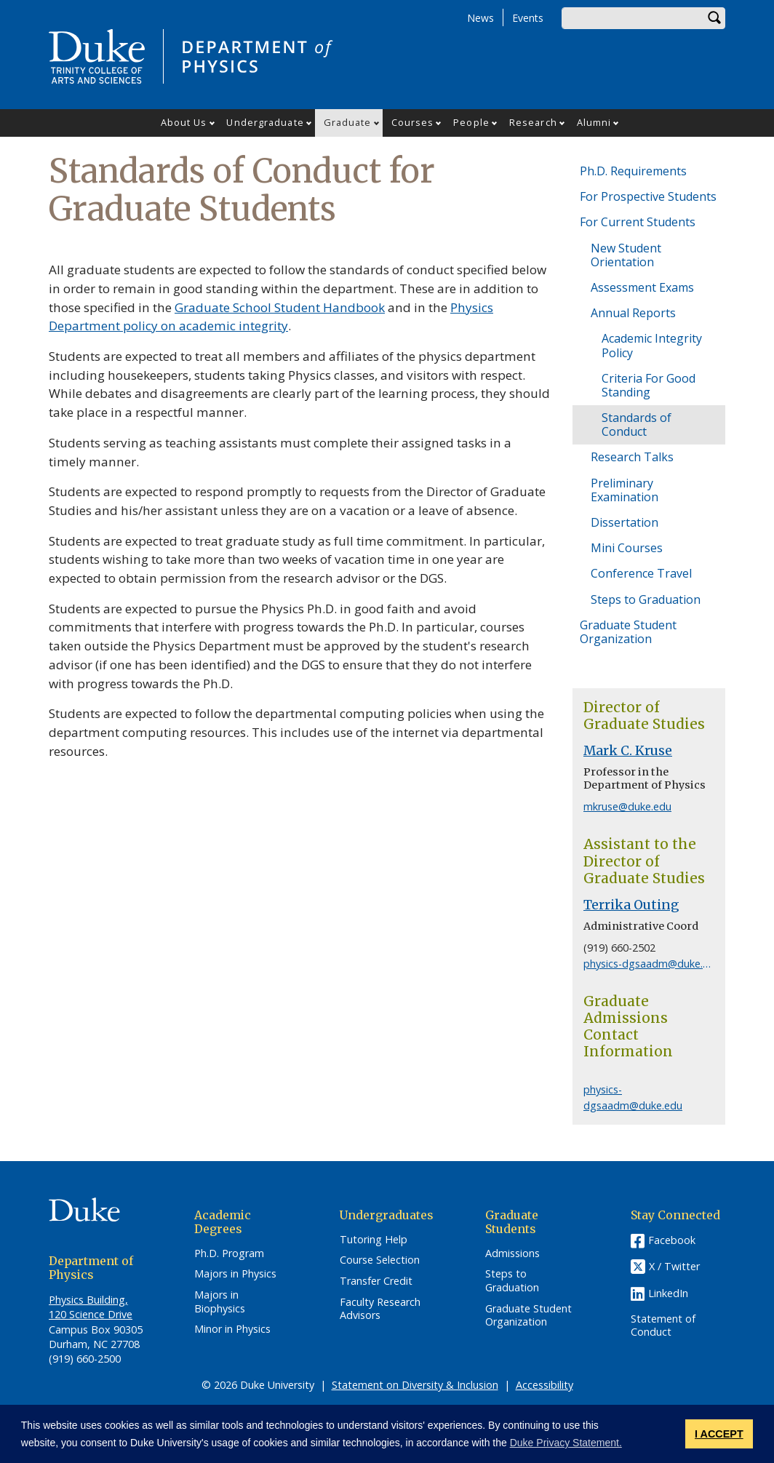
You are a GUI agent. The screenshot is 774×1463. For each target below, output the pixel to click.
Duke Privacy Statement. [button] (566, 1442)
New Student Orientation (626, 255)
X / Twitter (674, 1266)
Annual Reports (633, 313)
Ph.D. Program (229, 1253)
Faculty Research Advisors (380, 1309)
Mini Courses (627, 548)
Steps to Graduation (646, 599)
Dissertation (624, 522)
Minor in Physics (232, 1329)
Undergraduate (264, 122)
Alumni (594, 122)
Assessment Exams (642, 287)
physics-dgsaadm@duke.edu (652, 963)
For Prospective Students (648, 196)
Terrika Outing (631, 905)
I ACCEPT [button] (719, 1434)
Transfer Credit (376, 1281)
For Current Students (637, 222)
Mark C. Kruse (627, 751)
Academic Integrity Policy (652, 345)
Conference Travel (641, 573)
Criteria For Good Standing (648, 385)
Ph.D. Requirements (633, 171)
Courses (412, 122)
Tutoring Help (373, 1239)
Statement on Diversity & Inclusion (415, 1385)
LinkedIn (668, 1293)
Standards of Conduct (636, 424)
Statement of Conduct (663, 1325)
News (480, 18)
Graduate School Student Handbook (280, 307)
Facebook (671, 1240)
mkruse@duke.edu (627, 806)
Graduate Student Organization (628, 632)
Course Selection (380, 1260)
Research (533, 122)
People (471, 122)
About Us (184, 122)
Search (714, 18)
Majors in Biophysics (219, 1301)
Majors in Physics (235, 1273)
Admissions (512, 1253)
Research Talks (632, 457)
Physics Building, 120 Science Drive (90, 1307)
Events (527, 18)
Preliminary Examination (624, 490)
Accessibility (544, 1385)
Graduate (348, 122)
